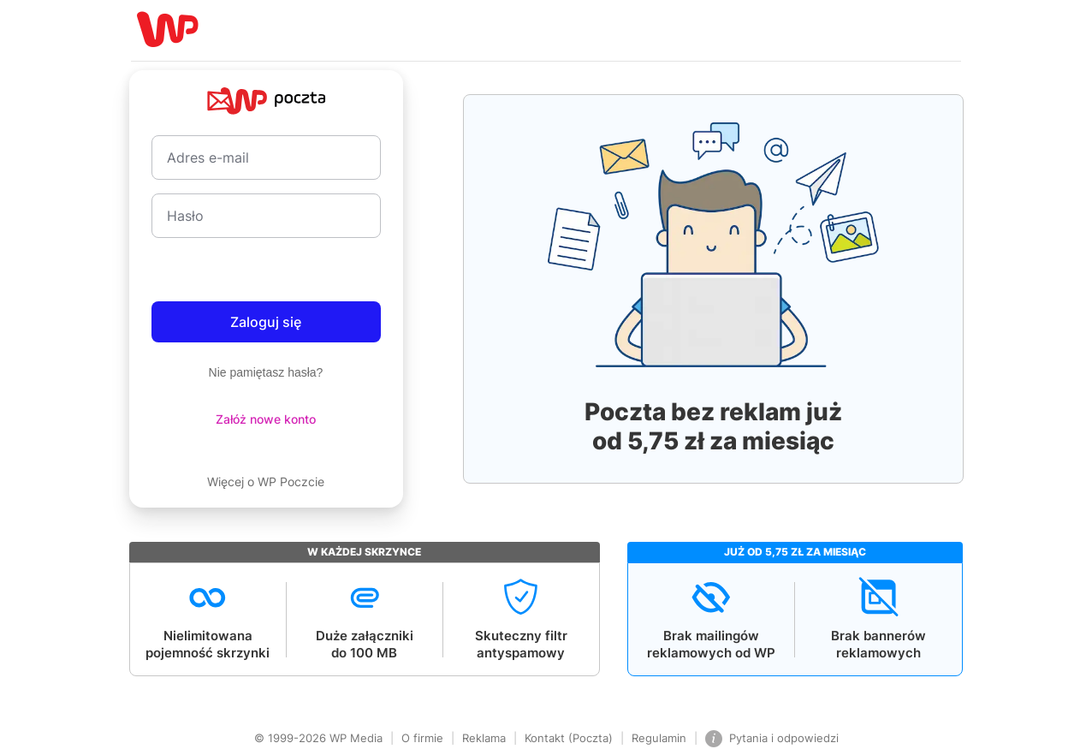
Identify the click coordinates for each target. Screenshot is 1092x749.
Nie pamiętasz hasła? (266, 372)
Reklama (484, 738)
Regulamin (659, 738)
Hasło (185, 215)
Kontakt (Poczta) (569, 738)
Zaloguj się (265, 321)
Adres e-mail (208, 157)
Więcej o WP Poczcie (265, 481)
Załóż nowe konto (266, 419)
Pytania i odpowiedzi (772, 738)
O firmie (422, 738)
